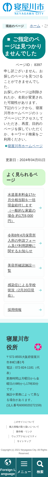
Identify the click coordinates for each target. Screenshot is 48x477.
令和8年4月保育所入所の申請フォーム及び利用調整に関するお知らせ (22, 243)
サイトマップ (24, 441)
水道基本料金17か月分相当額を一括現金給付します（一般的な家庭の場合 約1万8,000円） (22, 208)
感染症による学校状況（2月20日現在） (22, 290)
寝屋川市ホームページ (25, 146)
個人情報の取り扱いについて (24, 427)
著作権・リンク (24, 431)
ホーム (35, 26)
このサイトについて (24, 422)
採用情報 (15, 310)
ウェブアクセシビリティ (24, 436)
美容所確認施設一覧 (21, 268)
